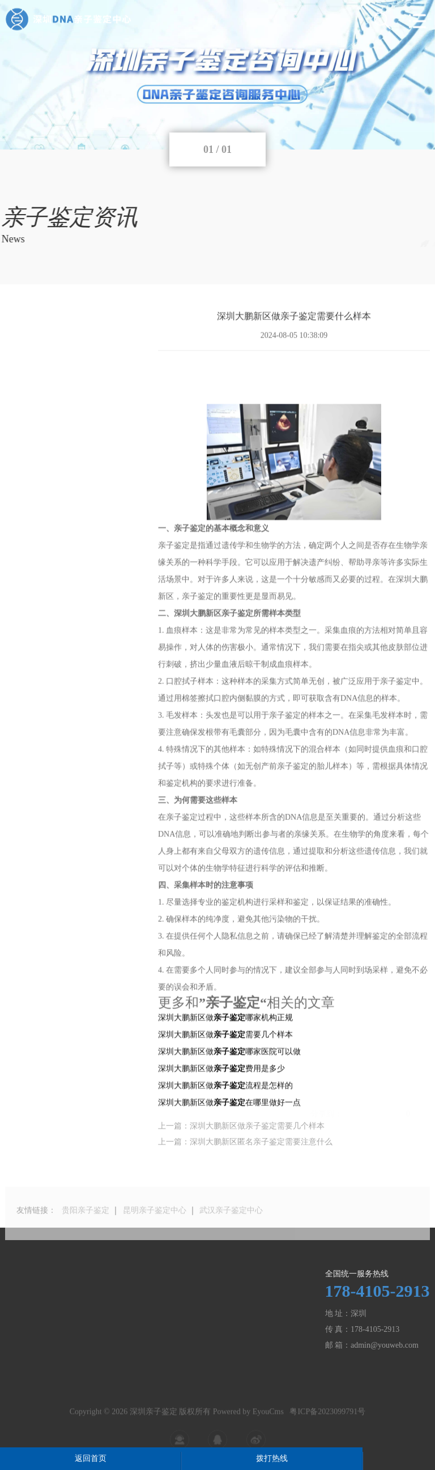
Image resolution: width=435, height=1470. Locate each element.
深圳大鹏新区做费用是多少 (221, 1123)
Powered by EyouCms (247, 1423)
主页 (366, 243)
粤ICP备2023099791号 (327, 1423)
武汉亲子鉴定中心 (231, 1224)
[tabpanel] (217, 74)
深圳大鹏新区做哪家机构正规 (225, 1073)
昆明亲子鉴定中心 (154, 1224)
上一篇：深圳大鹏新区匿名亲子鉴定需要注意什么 (245, 1150)
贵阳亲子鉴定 (85, 1224)
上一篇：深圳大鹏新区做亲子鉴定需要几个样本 (241, 1134)
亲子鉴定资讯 (407, 243)
